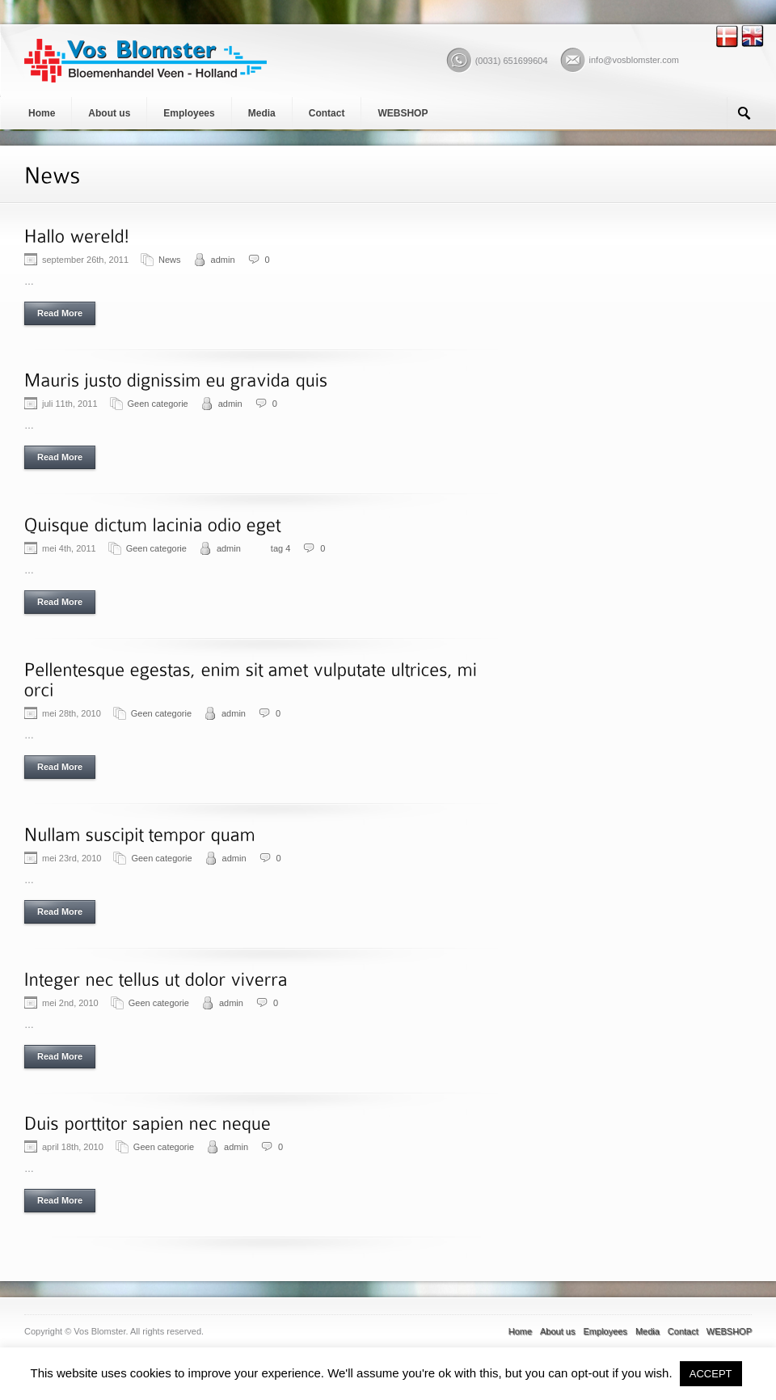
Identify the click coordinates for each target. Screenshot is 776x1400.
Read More (59, 313)
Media (262, 113)
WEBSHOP (402, 113)
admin (223, 259)
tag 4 (280, 548)
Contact (327, 113)
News (169, 259)
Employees (188, 113)
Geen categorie (158, 403)
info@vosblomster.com (634, 60)
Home (41, 113)
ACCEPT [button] (711, 1374)
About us (109, 113)
